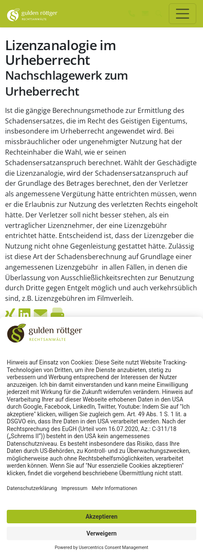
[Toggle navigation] (182, 13)
